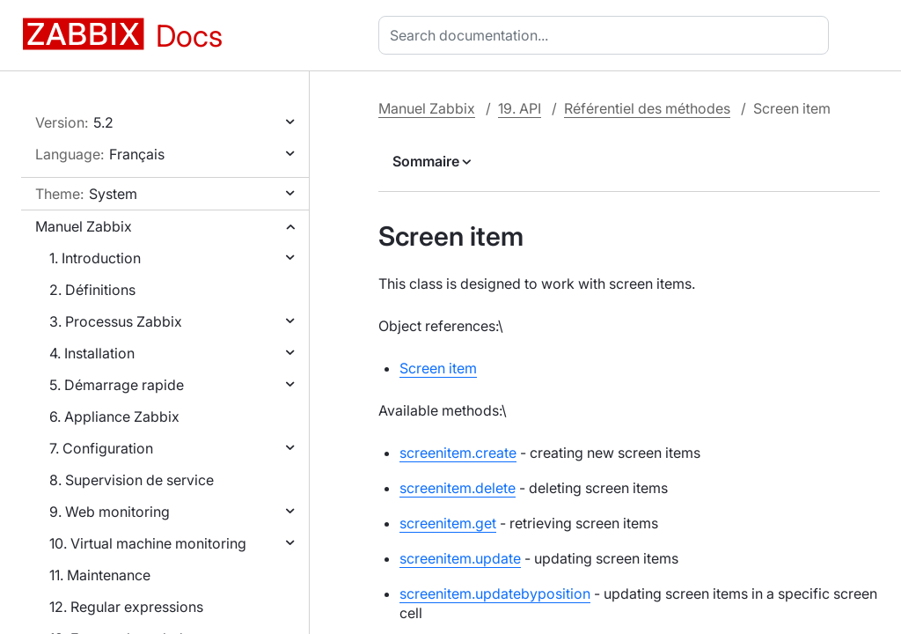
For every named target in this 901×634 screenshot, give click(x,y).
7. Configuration (101, 448)
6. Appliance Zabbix (114, 416)
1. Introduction (95, 258)
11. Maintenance (99, 575)
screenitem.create (457, 452)
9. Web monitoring (109, 511)
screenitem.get (447, 523)
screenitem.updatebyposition (494, 593)
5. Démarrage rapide (116, 385)
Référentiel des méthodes (647, 108)
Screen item (438, 368)
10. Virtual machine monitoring (147, 543)
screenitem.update (460, 558)
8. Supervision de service (131, 480)
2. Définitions (92, 290)
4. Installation (92, 353)
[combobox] (607, 35)
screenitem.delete (457, 488)
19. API (519, 108)
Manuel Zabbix (83, 226)
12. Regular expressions (126, 607)
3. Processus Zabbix (115, 321)
